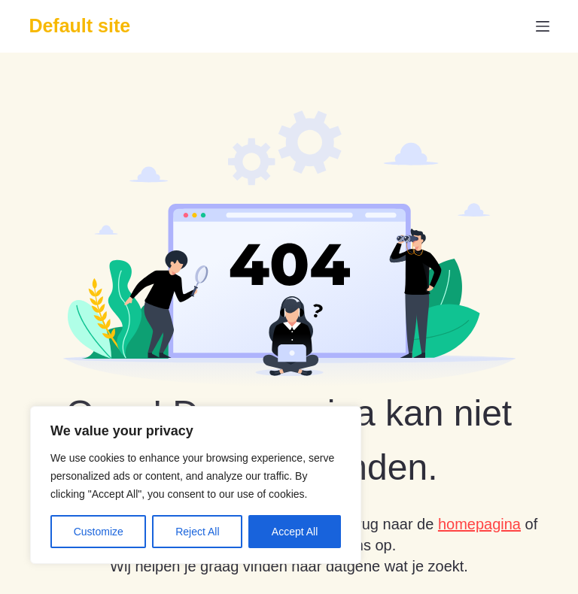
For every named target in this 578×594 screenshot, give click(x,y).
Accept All (295, 532)
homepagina (479, 524)
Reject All (197, 532)
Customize (98, 532)
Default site (79, 25)
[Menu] (542, 26)
